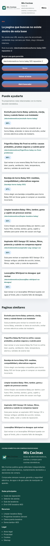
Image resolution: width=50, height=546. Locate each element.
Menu (44, 8)
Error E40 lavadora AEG (13, 504)
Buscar (25, 68)
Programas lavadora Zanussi (15, 516)
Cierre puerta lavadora (13, 519)
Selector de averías (11, 499)
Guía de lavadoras (11, 502)
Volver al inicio (25, 76)
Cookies (7, 537)
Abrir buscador (25, 84)
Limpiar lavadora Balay (13, 514)
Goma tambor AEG (11, 522)
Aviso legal (8, 532)
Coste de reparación (12, 496)
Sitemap (7, 540)
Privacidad (8, 534)
